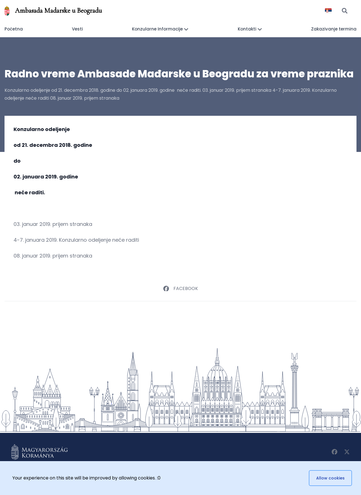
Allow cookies (330, 478)
